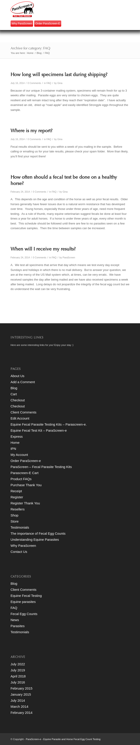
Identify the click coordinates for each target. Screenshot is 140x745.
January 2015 (21, 694)
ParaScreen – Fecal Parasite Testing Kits (41, 467)
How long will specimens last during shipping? (59, 75)
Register (17, 497)
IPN (13, 449)
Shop (14, 515)
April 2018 (18, 676)
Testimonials (20, 527)
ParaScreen (69, 257)
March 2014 (19, 706)
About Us (18, 376)
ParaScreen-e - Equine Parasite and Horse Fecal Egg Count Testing (63, 739)
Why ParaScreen (22, 23)
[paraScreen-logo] (58, 9)
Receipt (16, 491)
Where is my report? (31, 131)
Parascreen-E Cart (24, 473)
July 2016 (18, 682)
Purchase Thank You (26, 485)
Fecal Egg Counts (24, 614)
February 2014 (22, 712)
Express (17, 436)
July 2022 (18, 664)
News (15, 620)
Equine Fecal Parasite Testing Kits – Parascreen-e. (49, 424)
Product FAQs (21, 479)
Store (15, 521)
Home (15, 442)
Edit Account (20, 418)
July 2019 (18, 670)
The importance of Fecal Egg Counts (38, 533)
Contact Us (19, 552)
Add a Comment (23, 382)
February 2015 (22, 688)
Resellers (18, 509)
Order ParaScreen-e (47, 23)
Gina (59, 83)
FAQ (48, 83)
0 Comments (34, 83)
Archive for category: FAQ (30, 48)
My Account (19, 455)
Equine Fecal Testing (26, 596)
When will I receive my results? (43, 249)
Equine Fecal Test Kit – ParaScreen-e (39, 430)
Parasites (18, 626)
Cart (14, 394)
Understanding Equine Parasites (35, 539)
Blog (14, 388)
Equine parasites (23, 602)
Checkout (18, 400)
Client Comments (23, 412)
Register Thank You (25, 503)
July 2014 (18, 700)
